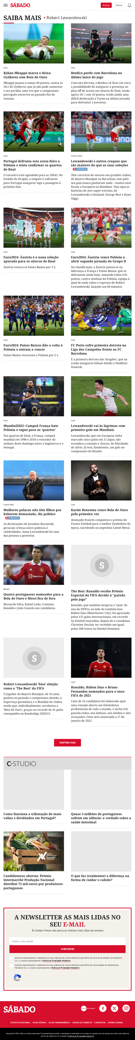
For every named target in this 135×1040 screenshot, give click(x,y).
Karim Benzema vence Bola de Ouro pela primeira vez (99, 512)
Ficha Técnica (39, 1022)
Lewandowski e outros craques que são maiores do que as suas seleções (99, 163)
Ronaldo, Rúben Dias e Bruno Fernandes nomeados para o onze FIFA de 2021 (98, 691)
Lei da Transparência (59, 1022)
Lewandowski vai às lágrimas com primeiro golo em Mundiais (98, 428)
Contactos (99, 1022)
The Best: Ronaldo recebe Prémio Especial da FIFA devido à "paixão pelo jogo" (98, 595)
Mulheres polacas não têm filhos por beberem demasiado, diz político (32, 512)
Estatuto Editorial (20, 1022)
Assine (106, 5)
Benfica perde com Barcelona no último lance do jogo (96, 75)
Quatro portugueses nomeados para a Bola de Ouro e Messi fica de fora (33, 596)
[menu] (5, 5)
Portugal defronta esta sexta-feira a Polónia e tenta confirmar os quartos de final (32, 165)
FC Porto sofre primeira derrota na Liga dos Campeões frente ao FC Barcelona (98, 349)
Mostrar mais (67, 742)
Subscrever (67, 949)
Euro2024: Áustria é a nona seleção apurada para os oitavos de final (31, 259)
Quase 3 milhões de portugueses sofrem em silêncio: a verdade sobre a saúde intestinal (101, 818)
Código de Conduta (82, 1022)
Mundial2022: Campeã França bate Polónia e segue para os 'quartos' (30, 428)
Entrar (119, 5)
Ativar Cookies (115, 1022)
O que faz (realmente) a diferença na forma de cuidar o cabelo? (100, 878)
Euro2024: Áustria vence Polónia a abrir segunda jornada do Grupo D (98, 259)
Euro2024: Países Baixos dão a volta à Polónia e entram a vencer (33, 347)
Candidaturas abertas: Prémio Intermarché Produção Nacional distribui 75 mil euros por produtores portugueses (33, 882)
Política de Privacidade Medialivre (56, 960)
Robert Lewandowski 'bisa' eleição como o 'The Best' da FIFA (30, 686)
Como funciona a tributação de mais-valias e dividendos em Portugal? (32, 816)
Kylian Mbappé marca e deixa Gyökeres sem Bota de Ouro (27, 75)
